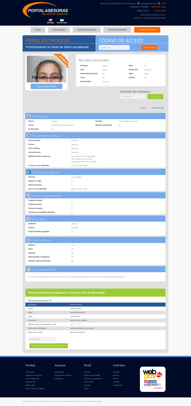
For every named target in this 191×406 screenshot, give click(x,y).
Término (116, 382)
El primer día (30, 382)
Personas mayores (35, 208)
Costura (31, 227)
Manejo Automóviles (104, 125)
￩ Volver (143, 108)
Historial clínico (38, 240)
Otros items (36, 219)
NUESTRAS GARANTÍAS (117, 30)
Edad (131, 65)
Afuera (115, 378)
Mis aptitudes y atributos (44, 136)
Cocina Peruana (34, 152)
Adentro (116, 375)
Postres (31, 144)
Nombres (84, 65)
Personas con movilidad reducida (41, 212)
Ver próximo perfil (158, 108)
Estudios (99, 121)
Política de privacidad (92, 375)
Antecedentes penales (89, 73)
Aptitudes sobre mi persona (39, 156)
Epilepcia (31, 245)
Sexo (82, 69)
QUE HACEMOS (59, 30)
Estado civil (133, 69)
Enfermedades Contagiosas (39, 257)
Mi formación (37, 116)
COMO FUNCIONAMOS (86, 30)
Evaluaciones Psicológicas (35, 388)
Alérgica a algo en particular (39, 261)
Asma (30, 249)
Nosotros (87, 372)
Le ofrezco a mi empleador (38, 165)
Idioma (31, 121)
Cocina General (34, 140)
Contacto (87, 385)
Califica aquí (30, 385)
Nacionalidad (85, 81)
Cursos (31, 125)
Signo (131, 73)
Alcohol (132, 77)
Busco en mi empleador (37, 189)
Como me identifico (41, 269)
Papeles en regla (34, 181)
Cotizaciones (118, 385)
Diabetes (31, 253)
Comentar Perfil (46, 86)
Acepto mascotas (35, 185)
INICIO (37, 30)
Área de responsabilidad (44, 195)
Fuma (82, 77)
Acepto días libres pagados (38, 231)
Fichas (86, 388)
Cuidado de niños (35, 204)
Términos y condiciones (93, 378)
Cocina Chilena (34, 148)
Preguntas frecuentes (33, 375)
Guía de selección (32, 378)
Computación (33, 129)
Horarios (31, 177)
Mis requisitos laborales (43, 172)
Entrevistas (59, 378)
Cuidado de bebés (35, 200)
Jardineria (32, 223)
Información (30, 372)
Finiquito (116, 372)
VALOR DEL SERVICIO (147, 30)
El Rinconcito (89, 382)
